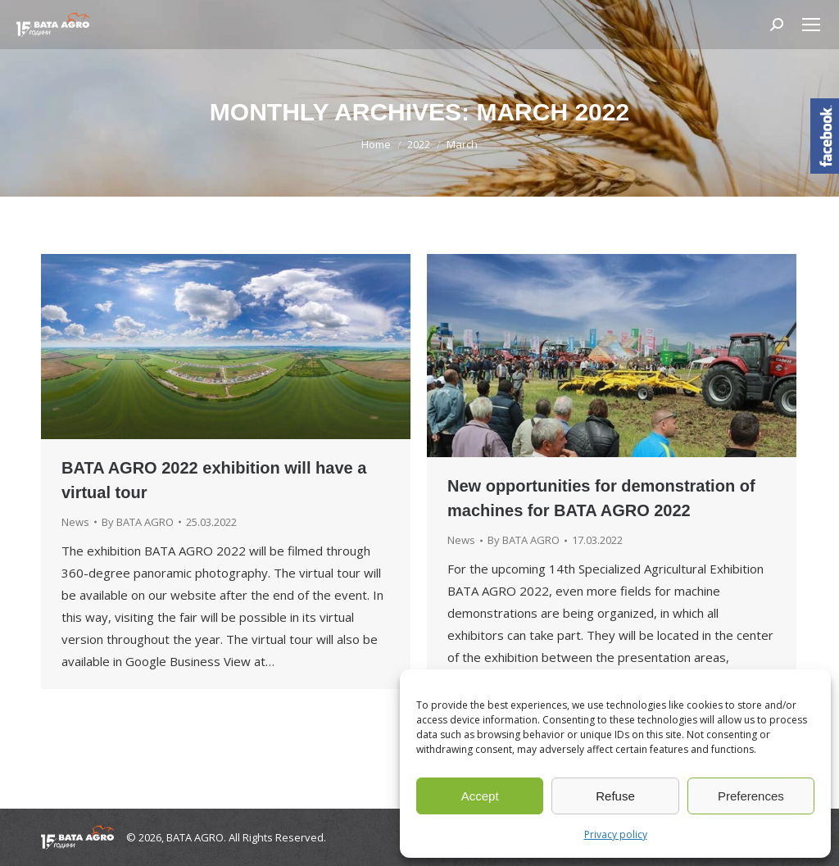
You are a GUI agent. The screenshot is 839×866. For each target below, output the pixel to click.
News (75, 522)
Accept (480, 796)
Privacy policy (615, 834)
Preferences (751, 796)
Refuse (615, 796)
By (138, 522)
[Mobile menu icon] (811, 24)
